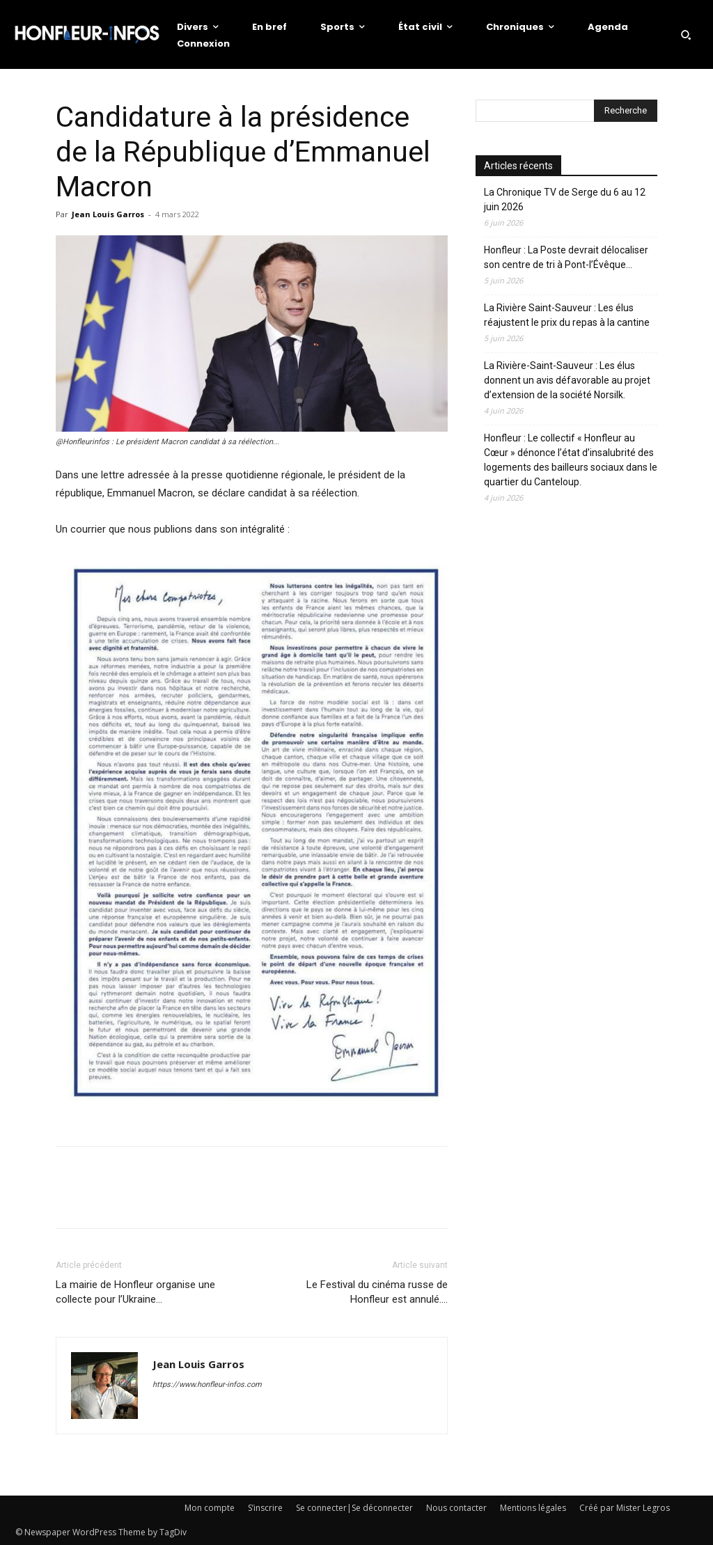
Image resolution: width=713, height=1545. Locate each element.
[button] (686, 35)
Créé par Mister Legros (624, 1508)
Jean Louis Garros (108, 214)
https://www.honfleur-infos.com (207, 1384)
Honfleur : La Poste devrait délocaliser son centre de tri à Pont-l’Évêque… (566, 257)
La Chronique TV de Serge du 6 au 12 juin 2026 (564, 199)
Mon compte (210, 1508)
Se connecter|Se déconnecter (354, 1508)
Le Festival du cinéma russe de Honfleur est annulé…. (377, 1291)
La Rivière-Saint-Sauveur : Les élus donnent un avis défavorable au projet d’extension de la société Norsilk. (567, 380)
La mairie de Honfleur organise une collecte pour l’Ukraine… (135, 1291)
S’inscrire (265, 1508)
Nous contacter (456, 1508)
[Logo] (87, 34)
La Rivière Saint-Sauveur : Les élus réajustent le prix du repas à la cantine (567, 315)
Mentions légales (533, 1508)
